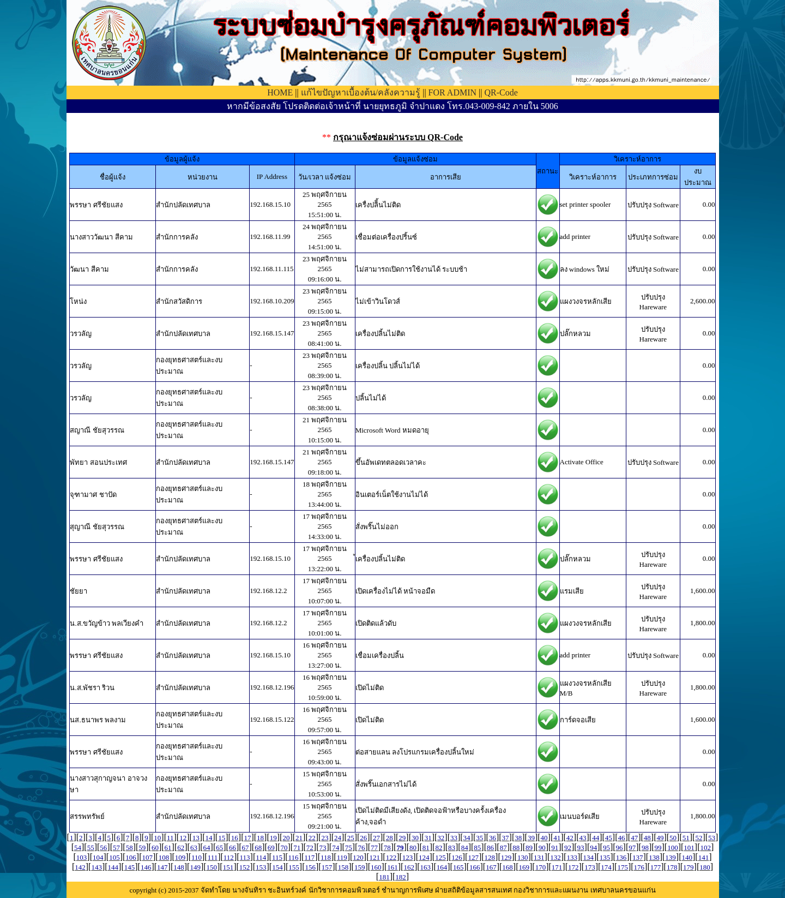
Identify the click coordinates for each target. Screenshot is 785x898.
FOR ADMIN (452, 92)
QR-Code (500, 92)
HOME (280, 92)
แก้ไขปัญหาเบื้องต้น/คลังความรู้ (360, 92)
